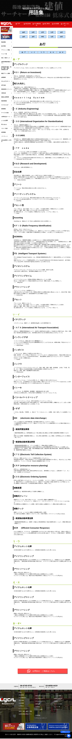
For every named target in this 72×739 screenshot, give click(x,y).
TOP (17, 23)
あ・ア (24, 52)
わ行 (61, 37)
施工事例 (3, 46)
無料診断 (37, 704)
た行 (52, 32)
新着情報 (3, 108)
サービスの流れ (5, 112)
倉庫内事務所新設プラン (6, 62)
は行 (23, 37)
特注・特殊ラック (5, 57)
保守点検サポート (40, 699)
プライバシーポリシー (41, 718)
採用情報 (3, 132)
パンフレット (4, 136)
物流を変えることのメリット (43, 696)
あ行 (23, 32)
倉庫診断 (3, 77)
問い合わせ (4, 124)
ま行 (33, 37)
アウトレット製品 (5, 50)
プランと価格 (39, 709)
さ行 (42, 32)
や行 (42, 37)
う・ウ (42, 52)
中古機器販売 (36, 24)
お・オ (61, 52)
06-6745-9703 (26, 686)
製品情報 (3, 42)
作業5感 (37, 707)
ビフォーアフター (23, 709)
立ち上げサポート (5, 81)
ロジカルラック (57, 709)
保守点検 (3, 85)
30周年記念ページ (5, 116)
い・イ (33, 52)
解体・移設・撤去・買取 (25, 711)
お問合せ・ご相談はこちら (43, 671)
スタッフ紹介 (4, 128)
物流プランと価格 (5, 73)
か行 (33, 32)
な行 (61, 32)
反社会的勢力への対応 (6, 141)
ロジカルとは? (4, 104)
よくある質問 (4, 120)
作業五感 (3, 93)
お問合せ (21, 706)
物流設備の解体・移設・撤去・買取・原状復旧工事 (6, 68)
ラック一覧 (4, 53)
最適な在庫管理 (5, 97)
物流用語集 (4, 100)
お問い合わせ (65, 24)
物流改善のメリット (6, 89)
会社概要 (55, 23)
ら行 (52, 37)
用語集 (55, 701)
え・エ (52, 52)
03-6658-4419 (51, 686)
